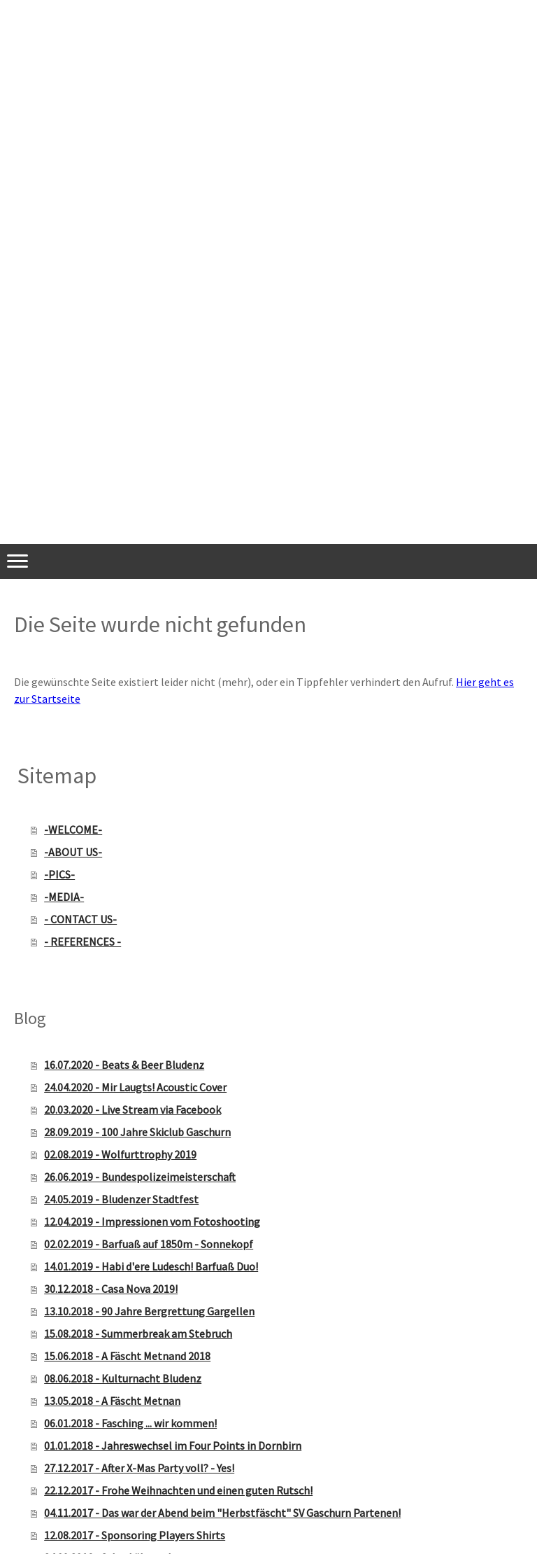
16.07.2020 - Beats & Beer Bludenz (124, 1065)
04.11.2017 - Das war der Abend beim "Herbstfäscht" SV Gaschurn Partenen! (222, 1513)
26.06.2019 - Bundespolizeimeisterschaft (140, 1177)
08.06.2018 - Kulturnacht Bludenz (122, 1378)
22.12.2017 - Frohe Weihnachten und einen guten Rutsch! (178, 1490)
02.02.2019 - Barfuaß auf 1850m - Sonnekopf (148, 1244)
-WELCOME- (73, 829)
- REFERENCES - (82, 941)
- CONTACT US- (80, 919)
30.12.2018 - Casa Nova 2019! (111, 1289)
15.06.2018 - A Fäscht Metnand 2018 (127, 1356)
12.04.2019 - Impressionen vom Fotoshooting (152, 1221)
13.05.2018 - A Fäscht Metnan (112, 1401)
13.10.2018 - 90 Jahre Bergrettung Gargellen (149, 1311)
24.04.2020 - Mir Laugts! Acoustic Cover (135, 1087)
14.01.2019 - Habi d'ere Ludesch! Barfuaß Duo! (151, 1266)
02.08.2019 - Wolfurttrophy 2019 (120, 1154)
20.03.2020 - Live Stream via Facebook (132, 1109)
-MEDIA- (64, 897)
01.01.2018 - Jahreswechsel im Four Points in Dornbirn (172, 1445)
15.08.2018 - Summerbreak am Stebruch (138, 1333)
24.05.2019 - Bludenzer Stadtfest (121, 1199)
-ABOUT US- (73, 852)
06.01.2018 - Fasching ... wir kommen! (130, 1423)
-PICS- (59, 874)
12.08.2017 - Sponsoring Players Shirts (134, 1535)
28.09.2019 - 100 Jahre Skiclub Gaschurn (137, 1132)
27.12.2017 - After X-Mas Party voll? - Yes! (139, 1468)
